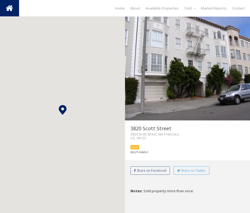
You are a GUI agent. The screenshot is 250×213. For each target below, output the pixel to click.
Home (120, 8)
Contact (238, 8)
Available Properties (162, 8)
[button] (63, 110)
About (135, 8)
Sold (190, 8)
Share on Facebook (150, 170)
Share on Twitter (191, 170)
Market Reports (214, 8)
